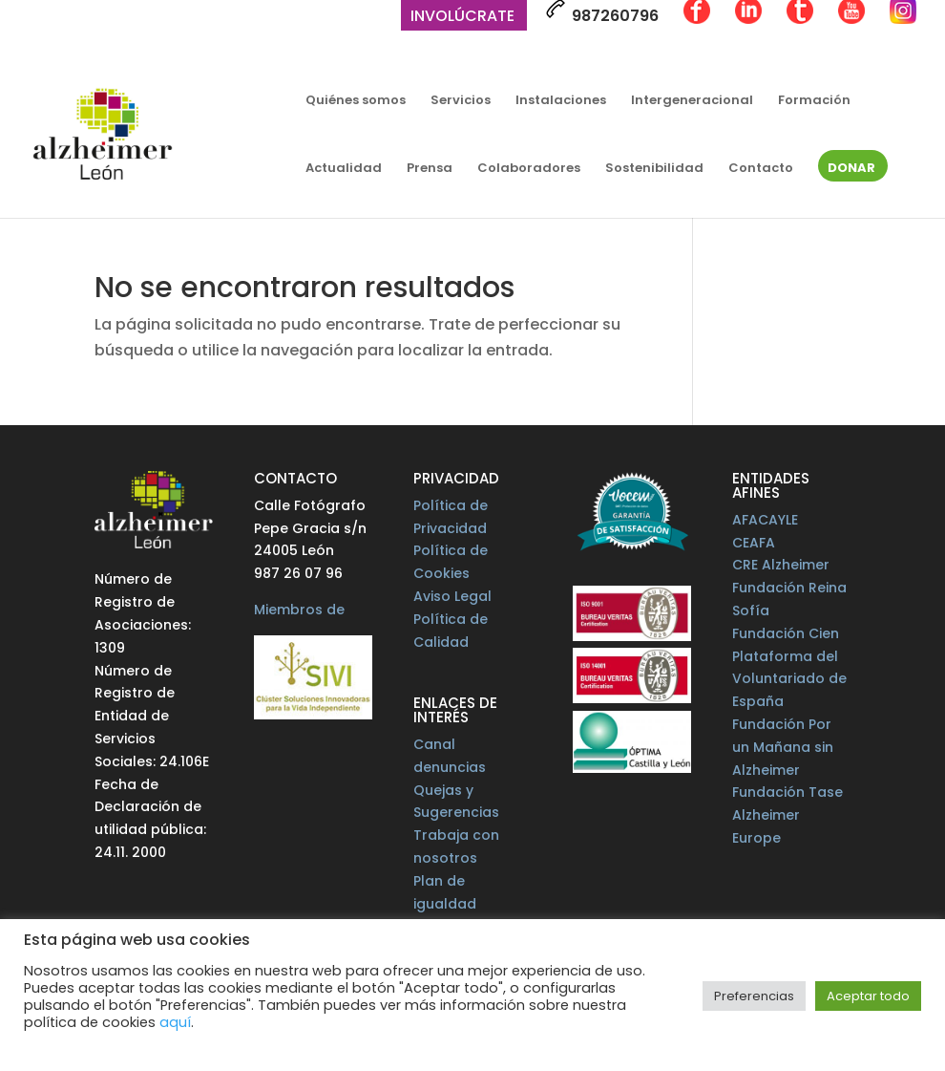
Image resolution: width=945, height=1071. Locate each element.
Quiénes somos (355, 101)
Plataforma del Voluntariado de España (789, 679)
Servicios (460, 101)
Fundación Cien (785, 633)
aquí (175, 1022)
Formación (814, 101)
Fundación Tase (787, 792)
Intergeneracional (692, 101)
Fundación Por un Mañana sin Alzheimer (782, 747)
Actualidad (343, 169)
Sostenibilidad (654, 169)
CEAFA (753, 542)
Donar (851, 169)
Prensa (429, 169)
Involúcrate (462, 18)
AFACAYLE (765, 519)
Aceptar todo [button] (868, 996)
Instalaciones (560, 101)
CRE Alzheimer (781, 564)
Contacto (760, 169)
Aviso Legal (452, 596)
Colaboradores (528, 169)
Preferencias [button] (754, 996)
